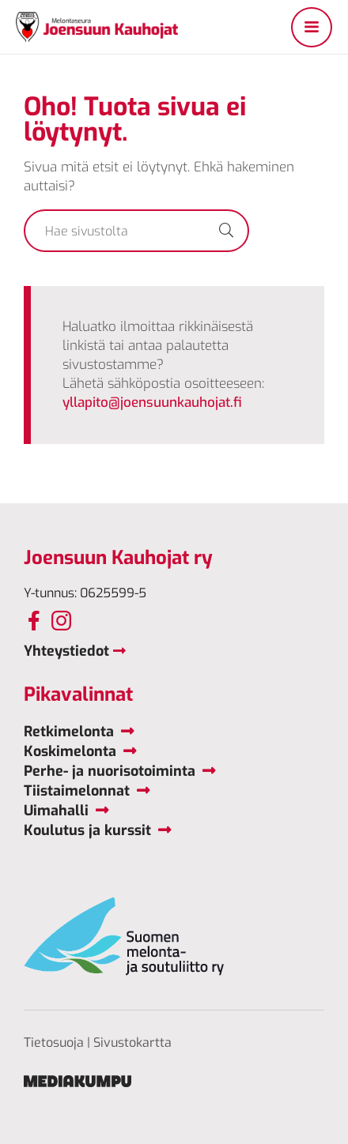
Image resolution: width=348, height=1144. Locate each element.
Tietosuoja (54, 1042)
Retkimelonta (69, 731)
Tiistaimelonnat (77, 790)
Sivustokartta (132, 1042)
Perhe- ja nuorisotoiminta (109, 771)
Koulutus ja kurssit (87, 830)
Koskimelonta (70, 751)
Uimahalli (56, 810)
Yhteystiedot (66, 651)
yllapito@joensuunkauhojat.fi (152, 402)
